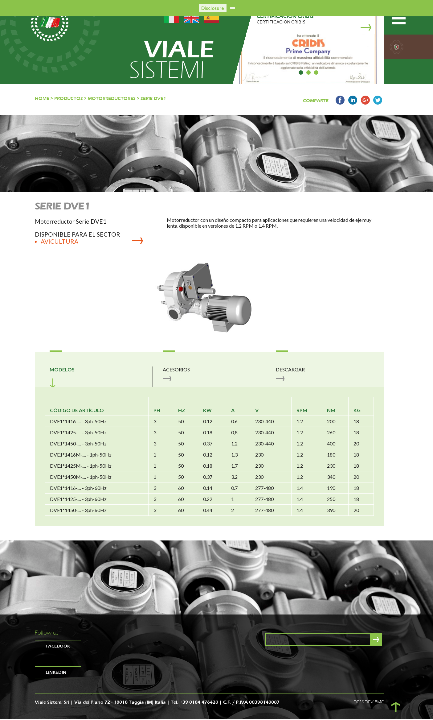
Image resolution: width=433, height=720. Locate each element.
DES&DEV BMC (368, 703)
